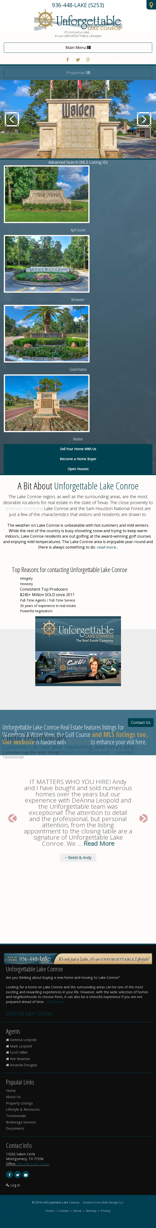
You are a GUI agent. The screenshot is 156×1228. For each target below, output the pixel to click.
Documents (15, 1128)
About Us (13, 1096)
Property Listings (19, 1103)
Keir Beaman (20, 1058)
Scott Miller (19, 1052)
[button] (9, 713)
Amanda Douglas (23, 1065)
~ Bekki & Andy (78, 749)
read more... (56, 1001)
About (77, 1211)
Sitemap (91, 1211)
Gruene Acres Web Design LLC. (103, 1202)
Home (11, 1090)
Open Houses (78, 469)
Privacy (106, 1211)
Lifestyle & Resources (23, 1109)
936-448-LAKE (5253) (78, 5)
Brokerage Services (21, 1122)
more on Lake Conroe (29, 1013)
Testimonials (16, 1115)
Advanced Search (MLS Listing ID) (78, 162)
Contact (63, 1211)
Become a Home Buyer (78, 459)
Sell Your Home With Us (78, 449)
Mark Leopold (21, 1046)
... (107, 547)
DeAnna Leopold (23, 1039)
